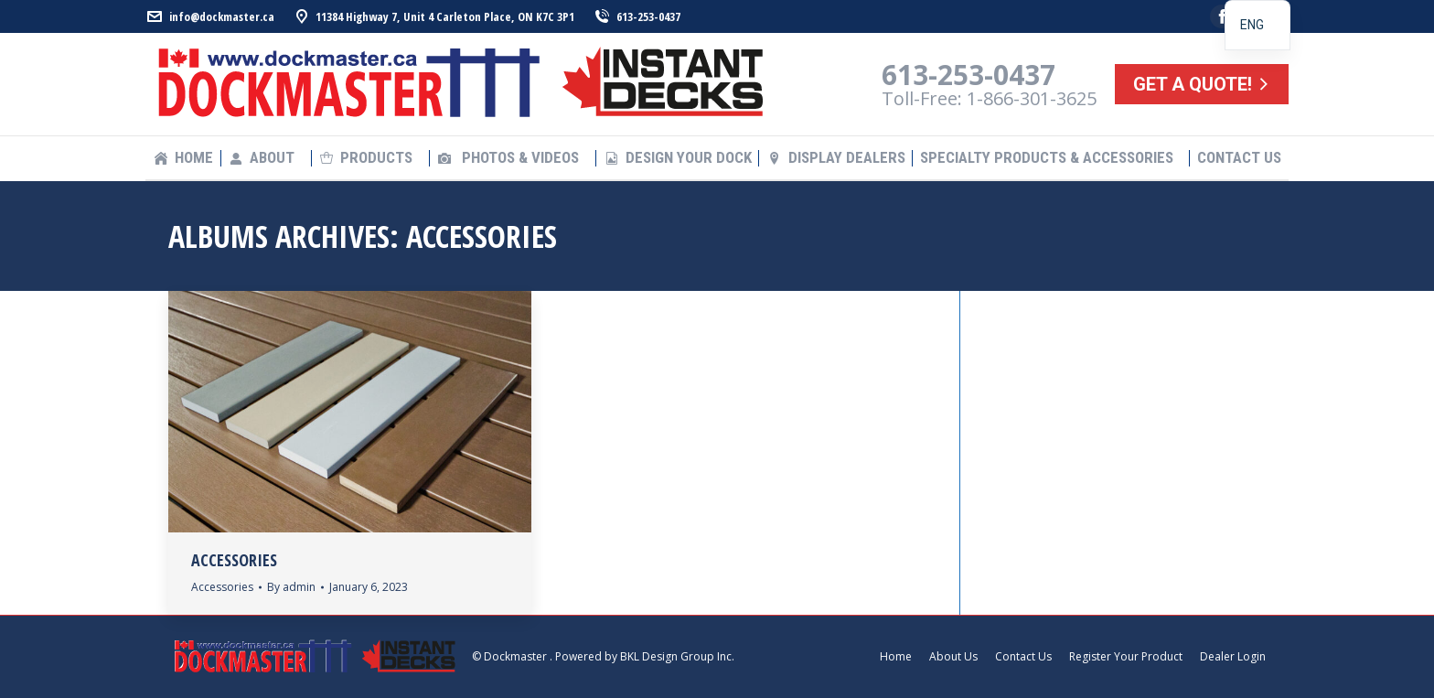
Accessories (234, 560)
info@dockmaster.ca (209, 17)
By (291, 587)
